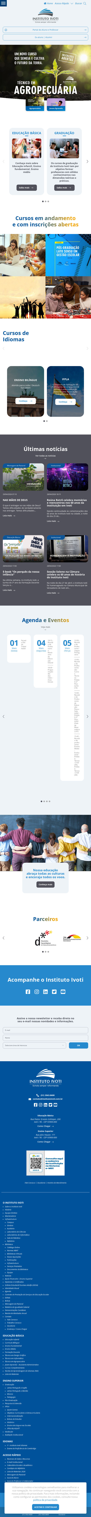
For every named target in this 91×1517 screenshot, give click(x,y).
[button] (87, 161)
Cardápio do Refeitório (16, 1468)
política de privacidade (45, 1500)
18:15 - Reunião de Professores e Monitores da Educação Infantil (50, 651)
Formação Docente (12, 1352)
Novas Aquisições (14, 1257)
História (8, 1210)
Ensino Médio (10, 1349)
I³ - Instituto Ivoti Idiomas (17, 1445)
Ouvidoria (41, 1183)
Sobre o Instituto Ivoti (13, 1207)
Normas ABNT (12, 1250)
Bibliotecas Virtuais (14, 1254)
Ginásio (10, 1225)
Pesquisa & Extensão (13, 1403)
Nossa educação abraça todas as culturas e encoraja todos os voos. (45, 873)
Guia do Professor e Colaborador (20, 1481)
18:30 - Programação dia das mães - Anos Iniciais (50, 674)
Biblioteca (9, 1244)
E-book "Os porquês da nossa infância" (21, 573)
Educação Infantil (12, 1339)
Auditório (10, 1228)
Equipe (10, 1272)
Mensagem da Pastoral (14, 1304)
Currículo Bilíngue (12, 1343)
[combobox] (34, 1045)
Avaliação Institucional (14, 1435)
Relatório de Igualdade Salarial (17, 1307)
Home (48, 3)
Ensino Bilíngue (25, 380)
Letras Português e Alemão (17, 1391)
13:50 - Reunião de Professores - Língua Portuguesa (77, 647)
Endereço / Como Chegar (17, 1329)
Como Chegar (44, 1126)
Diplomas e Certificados (14, 1282)
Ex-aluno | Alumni (60, 37)
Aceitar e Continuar (45, 1507)
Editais (7, 1298)
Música (10, 1394)
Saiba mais (26, 187)
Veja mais (45, 627)
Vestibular (9, 1432)
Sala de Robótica (13, 1238)
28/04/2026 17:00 (10, 566)
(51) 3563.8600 (45, 1095)
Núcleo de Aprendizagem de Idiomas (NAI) (22, 1371)
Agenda (8, 1291)
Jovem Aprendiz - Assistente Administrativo (22, 1365)
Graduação (64, 133)
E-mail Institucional (14, 1462)
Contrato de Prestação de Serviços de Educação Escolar (27, 1295)
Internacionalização (15, 1416)
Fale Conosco (30, 1183)
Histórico (10, 1422)
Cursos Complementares (15, 1368)
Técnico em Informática (14, 1358)
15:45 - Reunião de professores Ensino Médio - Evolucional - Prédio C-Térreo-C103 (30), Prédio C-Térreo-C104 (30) (77, 755)
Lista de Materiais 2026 (16, 1472)
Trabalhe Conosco (14, 1323)
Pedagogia (11, 1397)
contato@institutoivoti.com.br (46, 1099)
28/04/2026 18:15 (54, 494)
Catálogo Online (13, 1247)
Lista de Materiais (12, 1374)
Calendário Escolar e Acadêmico (19, 1465)
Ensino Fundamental (13, 1346)
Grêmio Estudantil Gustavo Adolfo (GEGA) (21, 1285)
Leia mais (7, 516)
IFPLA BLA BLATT (13, 1428)
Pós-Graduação (11, 1400)
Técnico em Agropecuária (15, 1361)
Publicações (12, 1260)
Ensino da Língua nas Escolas (19, 1425)
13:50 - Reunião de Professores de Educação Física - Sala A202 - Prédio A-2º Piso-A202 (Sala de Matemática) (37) (77, 712)
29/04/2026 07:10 (10, 494)
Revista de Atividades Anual (16, 1313)
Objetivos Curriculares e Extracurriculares (23, 1413)
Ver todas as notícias (45, 456)
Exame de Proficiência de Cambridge (21, 1448)
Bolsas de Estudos (14, 1419)
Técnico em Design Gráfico (15, 1355)
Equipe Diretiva (11, 1213)
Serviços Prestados (14, 1266)
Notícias (8, 1276)
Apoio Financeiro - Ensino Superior (18, 1279)
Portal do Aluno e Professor (45, 29)
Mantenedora (10, 1216)
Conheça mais (45, 884)
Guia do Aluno (13, 1478)
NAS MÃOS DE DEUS (15, 500)
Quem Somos (12, 1410)
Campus (10, 1222)
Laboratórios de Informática (18, 1235)
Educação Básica (26, 133)
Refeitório (10, 1241)
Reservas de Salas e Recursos (18, 1459)
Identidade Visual (12, 1288)
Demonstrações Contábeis (15, 1310)
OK (78, 1045)
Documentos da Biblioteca (17, 1269)
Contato (8, 1316)
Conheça (25, 401)
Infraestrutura (13, 1263)
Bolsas (7, 1301)
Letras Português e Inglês (17, 1388)
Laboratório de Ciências (16, 1232)
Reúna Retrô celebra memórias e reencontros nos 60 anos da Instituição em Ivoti (67, 502)
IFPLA (65, 379)
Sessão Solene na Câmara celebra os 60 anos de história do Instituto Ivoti (66, 574)
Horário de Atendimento (56, 1183)
